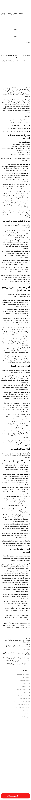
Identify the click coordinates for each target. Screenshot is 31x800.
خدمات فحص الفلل (24, 698)
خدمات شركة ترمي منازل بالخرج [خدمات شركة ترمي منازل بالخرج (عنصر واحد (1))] (9, 770)
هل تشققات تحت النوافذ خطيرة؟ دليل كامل (16, 128)
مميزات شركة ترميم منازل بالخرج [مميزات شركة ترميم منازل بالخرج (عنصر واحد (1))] (10, 784)
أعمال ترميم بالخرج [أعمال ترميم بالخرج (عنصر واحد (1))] (18, 733)
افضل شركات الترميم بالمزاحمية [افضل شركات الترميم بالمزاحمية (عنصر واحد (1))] (24, 749)
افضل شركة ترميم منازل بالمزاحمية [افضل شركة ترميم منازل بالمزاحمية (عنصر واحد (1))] (10, 749)
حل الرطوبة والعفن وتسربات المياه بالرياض (18, 653)
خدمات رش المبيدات (24, 695)
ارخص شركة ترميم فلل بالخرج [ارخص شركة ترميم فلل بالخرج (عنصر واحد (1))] (13, 737)
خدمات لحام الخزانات (24, 704)
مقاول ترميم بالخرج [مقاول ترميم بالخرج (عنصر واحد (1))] (8, 779)
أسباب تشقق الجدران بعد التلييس (19, 119)
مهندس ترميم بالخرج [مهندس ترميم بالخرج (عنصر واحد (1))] (11, 786)
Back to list (26, 642)
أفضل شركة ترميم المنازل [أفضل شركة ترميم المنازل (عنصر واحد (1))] (25, 735)
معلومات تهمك (26, 716)
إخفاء (20, 142)
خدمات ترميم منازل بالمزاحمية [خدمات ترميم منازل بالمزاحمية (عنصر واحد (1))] (14, 766)
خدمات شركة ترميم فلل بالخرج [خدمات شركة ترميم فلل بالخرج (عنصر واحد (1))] (15, 768)
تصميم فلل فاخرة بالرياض (23, 664)
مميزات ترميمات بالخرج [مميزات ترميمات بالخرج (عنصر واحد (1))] (25, 782)
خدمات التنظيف (25, 683)
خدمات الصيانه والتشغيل (23, 689)
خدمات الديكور (26, 686)
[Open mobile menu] (28, 42)
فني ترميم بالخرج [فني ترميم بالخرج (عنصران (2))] (21, 776)
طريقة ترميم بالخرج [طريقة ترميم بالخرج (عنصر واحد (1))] (5, 772)
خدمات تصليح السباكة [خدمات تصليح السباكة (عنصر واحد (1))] (26, 768)
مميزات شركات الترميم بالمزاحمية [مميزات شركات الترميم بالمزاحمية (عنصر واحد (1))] (23, 784)
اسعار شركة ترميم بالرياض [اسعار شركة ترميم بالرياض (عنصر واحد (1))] (14, 747)
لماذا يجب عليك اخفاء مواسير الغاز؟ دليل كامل (15, 131)
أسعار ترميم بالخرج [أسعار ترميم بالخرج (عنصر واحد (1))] (26, 733)
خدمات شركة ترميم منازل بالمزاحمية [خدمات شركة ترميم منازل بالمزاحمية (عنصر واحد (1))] (23, 770)
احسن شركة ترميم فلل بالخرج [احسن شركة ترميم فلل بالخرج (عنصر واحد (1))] (13, 735)
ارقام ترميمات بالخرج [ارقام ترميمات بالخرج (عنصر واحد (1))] (26, 746)
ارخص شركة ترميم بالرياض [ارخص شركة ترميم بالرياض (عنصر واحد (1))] (25, 737)
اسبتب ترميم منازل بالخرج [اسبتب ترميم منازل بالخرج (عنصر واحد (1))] (25, 747)
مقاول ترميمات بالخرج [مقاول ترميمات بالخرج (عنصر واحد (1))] (17, 779)
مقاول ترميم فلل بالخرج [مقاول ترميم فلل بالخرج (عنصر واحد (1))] (25, 780)
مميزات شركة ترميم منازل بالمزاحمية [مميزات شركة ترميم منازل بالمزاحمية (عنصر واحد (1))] (23, 786)
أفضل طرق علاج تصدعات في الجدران (18, 122)
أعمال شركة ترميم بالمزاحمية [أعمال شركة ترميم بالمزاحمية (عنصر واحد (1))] (8, 733)
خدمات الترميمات (15, 51)
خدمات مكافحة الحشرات (23, 707)
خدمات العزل (26, 692)
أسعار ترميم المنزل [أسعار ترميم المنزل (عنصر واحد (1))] (9, 732)
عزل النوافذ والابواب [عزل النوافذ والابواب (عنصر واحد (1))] (15, 773)
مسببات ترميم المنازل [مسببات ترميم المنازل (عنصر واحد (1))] (26, 779)
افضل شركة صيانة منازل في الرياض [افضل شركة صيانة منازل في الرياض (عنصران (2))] (17, 754)
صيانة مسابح (26, 710)
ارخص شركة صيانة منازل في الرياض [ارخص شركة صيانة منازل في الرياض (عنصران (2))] (17, 742)
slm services (23, 61)
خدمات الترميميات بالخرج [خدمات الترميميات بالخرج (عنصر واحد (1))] (25, 766)
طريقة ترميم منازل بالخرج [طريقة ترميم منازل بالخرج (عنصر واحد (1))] (25, 773)
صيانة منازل (26, 713)
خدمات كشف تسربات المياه (22, 701)
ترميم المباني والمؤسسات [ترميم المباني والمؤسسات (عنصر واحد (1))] (25, 764)
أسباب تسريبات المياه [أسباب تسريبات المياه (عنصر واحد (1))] (26, 732)
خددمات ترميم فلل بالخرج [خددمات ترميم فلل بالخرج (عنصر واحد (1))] (14, 764)
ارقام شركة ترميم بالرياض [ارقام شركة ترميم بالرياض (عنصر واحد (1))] (16, 746)
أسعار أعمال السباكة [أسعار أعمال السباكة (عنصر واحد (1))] (17, 732)
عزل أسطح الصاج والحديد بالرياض (20, 658)
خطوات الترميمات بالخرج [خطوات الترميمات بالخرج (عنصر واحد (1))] (25, 772)
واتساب (15, 29)
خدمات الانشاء (26, 677)
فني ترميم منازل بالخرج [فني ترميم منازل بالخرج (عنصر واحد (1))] (7, 776)
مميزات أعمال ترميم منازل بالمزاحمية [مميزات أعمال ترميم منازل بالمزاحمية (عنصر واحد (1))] (13, 780)
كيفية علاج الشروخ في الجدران (19, 125)
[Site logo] (19, 6)
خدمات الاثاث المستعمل (23, 674)
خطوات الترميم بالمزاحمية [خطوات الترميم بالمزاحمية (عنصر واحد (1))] (15, 772)
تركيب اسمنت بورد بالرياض (22, 661)
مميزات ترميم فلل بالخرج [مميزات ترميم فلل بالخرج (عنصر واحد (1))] (15, 782)
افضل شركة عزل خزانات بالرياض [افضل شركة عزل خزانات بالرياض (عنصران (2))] (17, 761)
